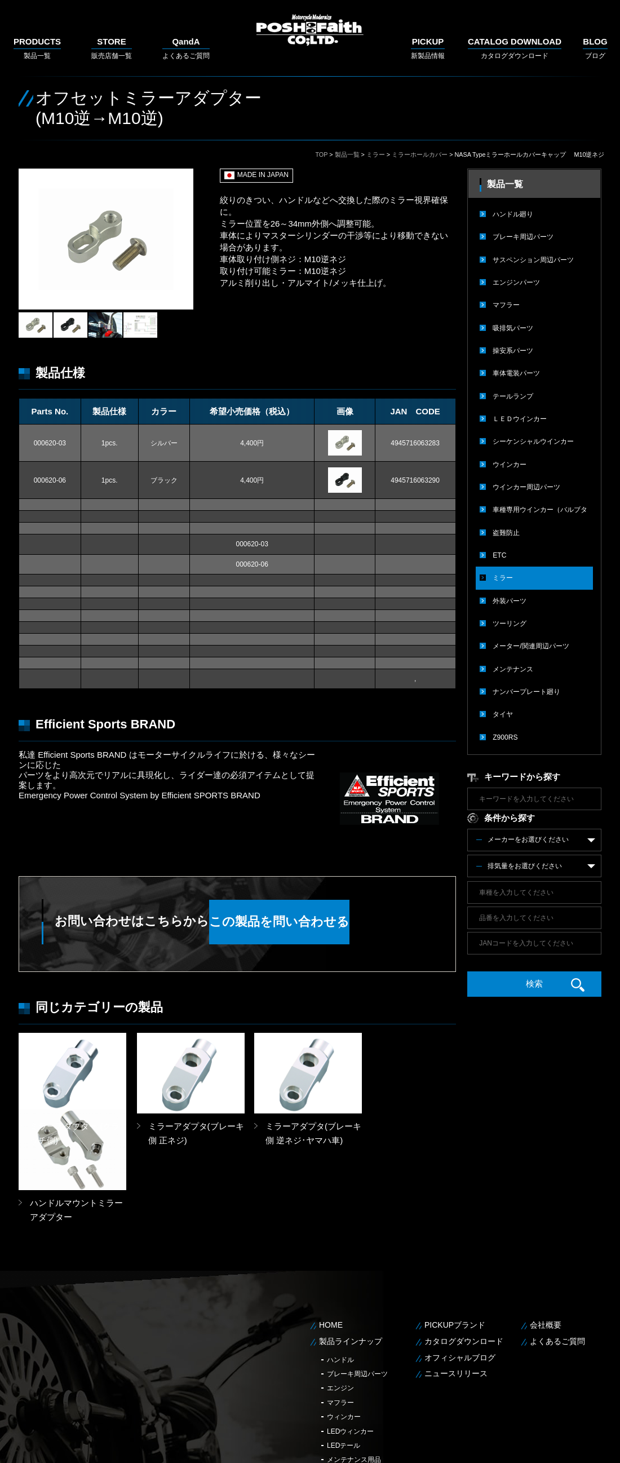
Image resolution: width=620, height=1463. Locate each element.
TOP (321, 154)
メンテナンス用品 (354, 1382)
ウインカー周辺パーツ (526, 485)
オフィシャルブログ (459, 1279)
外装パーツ (509, 598)
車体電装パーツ (516, 372)
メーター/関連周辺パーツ (531, 643)
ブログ (595, 48)
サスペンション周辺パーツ (533, 259)
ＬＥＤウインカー (520, 417)
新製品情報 (428, 48)
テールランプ (513, 395)
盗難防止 (506, 530)
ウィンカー (344, 1339)
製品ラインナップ (350, 1263)
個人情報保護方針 (552, 1446)
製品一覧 (37, 48)
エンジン (340, 1311)
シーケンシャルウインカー (533, 440)
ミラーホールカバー (420, 154)
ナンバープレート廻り (526, 688)
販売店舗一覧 (111, 48)
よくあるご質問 (186, 48)
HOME (331, 1247)
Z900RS (505, 733)
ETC (499, 552)
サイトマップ (603, 1446)
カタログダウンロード (514, 48)
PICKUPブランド (454, 1247)
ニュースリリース (456, 1296)
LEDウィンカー (350, 1354)
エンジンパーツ (516, 282)
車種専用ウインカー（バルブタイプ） (540, 511)
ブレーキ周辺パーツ (523, 237)
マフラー (506, 304)
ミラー (375, 154)
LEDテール (343, 1368)
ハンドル (340, 1282)
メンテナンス (513, 665)
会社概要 (545, 1247)
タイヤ (503, 710)
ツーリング (509, 620)
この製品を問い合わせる (335, 922)
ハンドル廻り (513, 214)
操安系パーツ (513, 349)
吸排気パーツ (513, 327)
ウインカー (509, 462)
